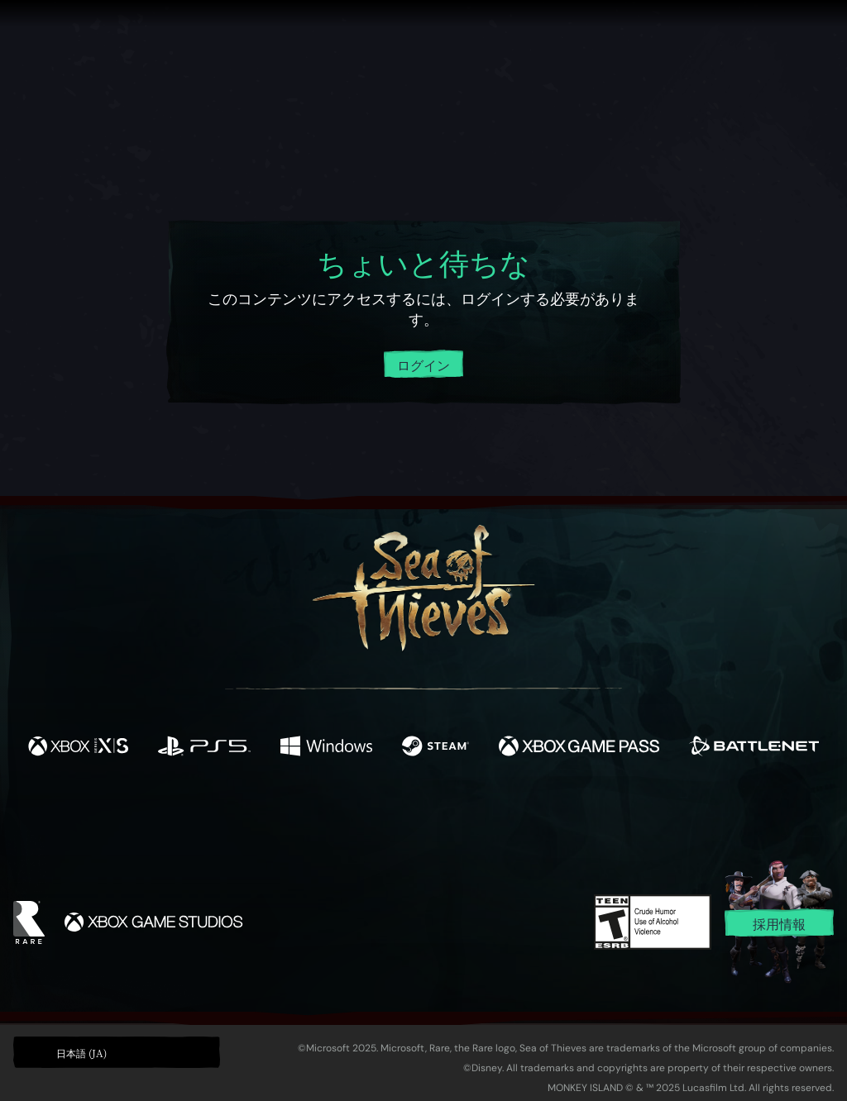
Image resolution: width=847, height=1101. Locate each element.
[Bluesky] (583, 819)
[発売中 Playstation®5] (204, 748)
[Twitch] (349, 817)
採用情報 (779, 923)
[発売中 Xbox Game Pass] (579, 748)
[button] (116, 1052)
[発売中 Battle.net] (754, 748)
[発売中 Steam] (435, 748)
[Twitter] (300, 816)
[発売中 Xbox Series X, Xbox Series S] (78, 748)
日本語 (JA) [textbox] (81, 1053)
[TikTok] (537, 817)
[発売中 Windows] (326, 748)
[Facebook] (258, 815)
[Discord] (490, 820)
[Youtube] (419, 816)
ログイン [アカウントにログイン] (423, 364)
